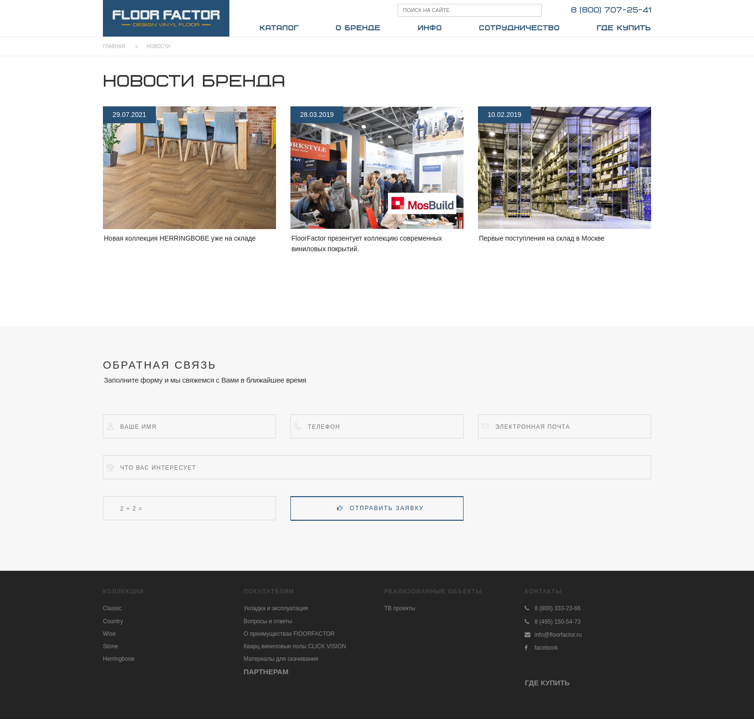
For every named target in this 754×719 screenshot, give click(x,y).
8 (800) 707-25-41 (611, 10)
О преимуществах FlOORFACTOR (289, 633)
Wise (109, 633)
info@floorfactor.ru (557, 634)
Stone (110, 646)
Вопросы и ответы (268, 621)
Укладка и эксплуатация (276, 608)
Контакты (543, 591)
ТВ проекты (399, 608)
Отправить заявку (380, 508)
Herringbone (119, 658)
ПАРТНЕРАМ (266, 672)
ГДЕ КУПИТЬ (547, 683)
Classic (112, 608)
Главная (114, 46)
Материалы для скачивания (281, 658)
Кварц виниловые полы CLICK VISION (295, 646)
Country (113, 621)
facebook (546, 647)
